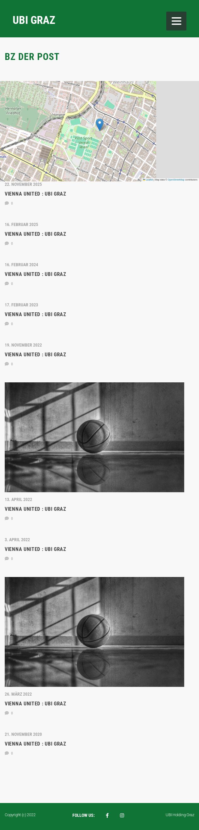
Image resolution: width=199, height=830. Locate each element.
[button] (100, 124)
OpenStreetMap (176, 179)
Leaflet (148, 179)
